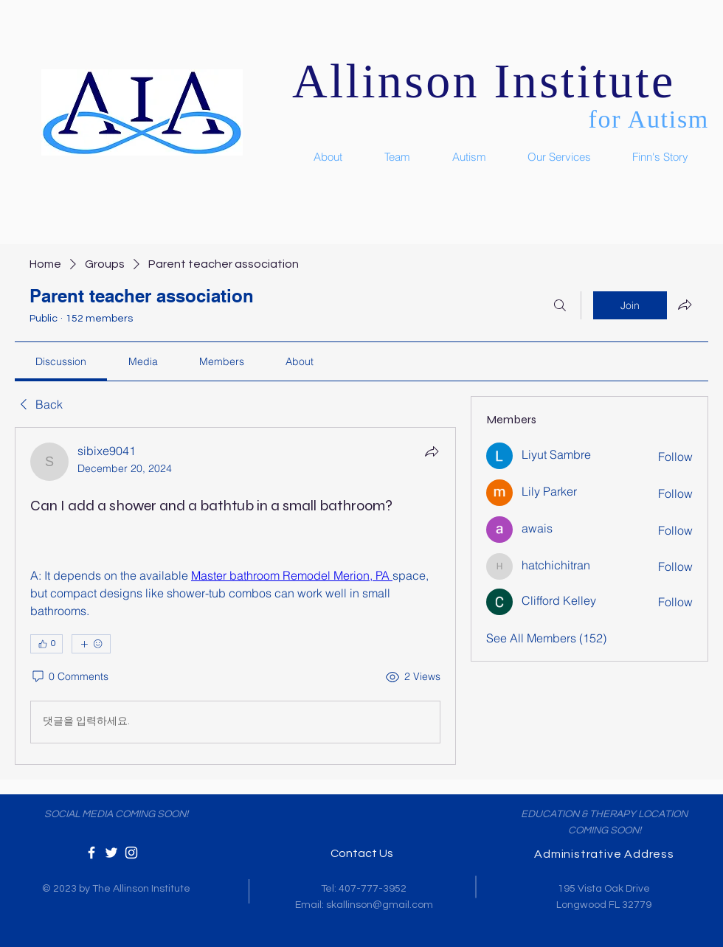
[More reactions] (91, 643)
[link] (60, 361)
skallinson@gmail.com (379, 905)
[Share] (431, 451)
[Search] (560, 305)
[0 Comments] (69, 677)
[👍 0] (46, 643)
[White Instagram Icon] (131, 852)
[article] (235, 596)
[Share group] (684, 304)
